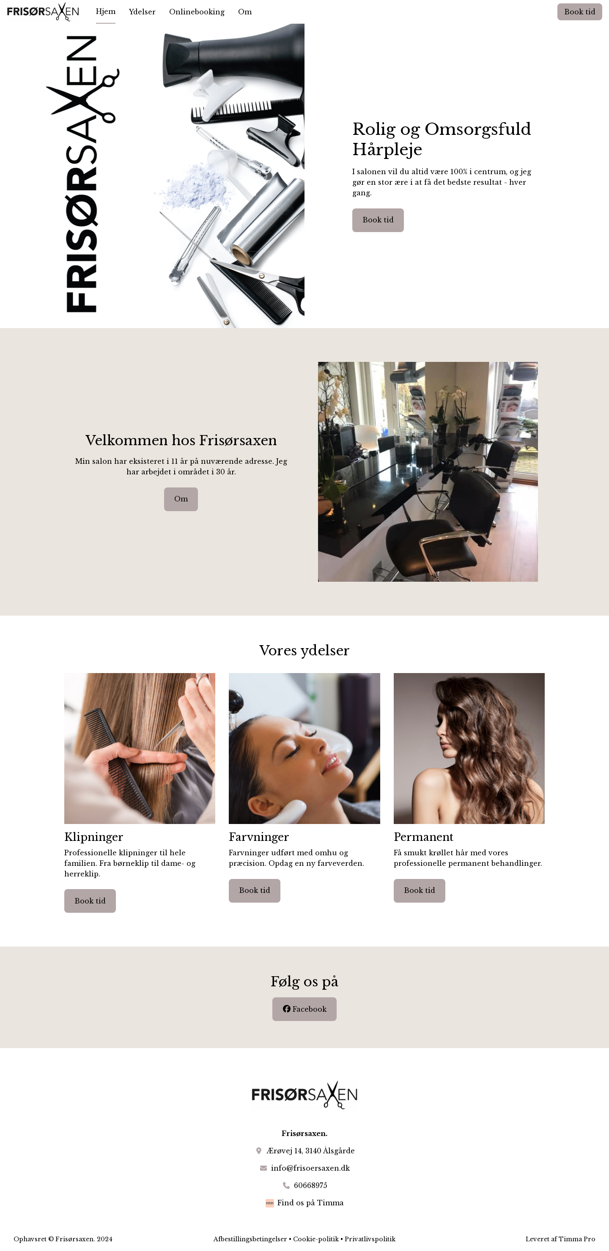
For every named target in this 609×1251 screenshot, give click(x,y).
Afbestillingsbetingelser (250, 1239)
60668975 (310, 1185)
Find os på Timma (310, 1203)
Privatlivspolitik (370, 1239)
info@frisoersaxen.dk (310, 1168)
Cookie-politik (316, 1239)
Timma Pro (577, 1239)
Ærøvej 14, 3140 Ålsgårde (310, 1151)
